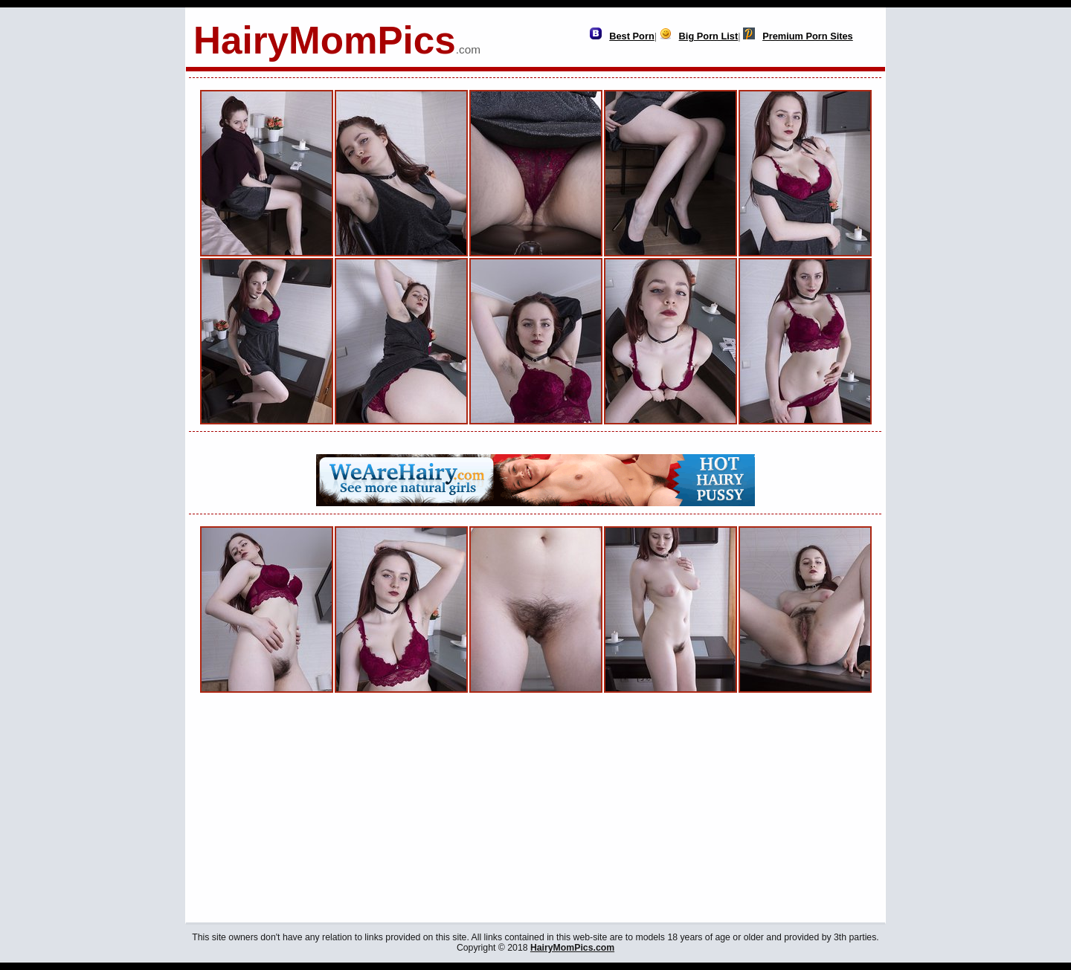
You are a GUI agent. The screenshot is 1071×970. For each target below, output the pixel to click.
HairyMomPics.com (572, 947)
